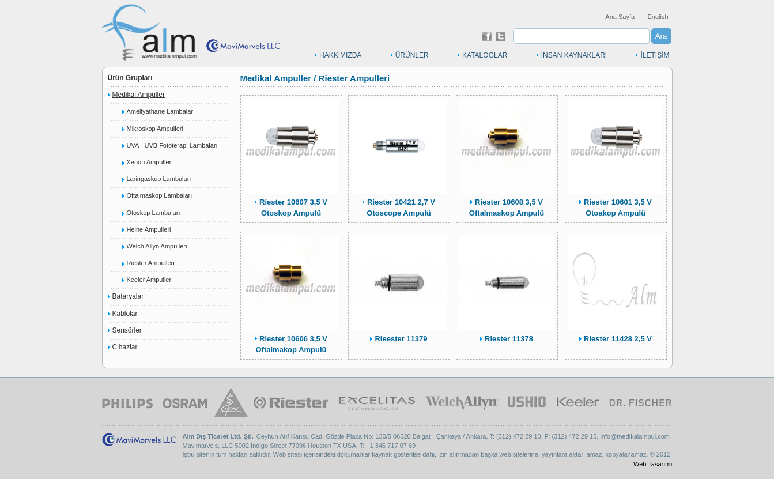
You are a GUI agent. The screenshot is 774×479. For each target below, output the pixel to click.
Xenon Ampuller (149, 162)
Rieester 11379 (401, 338)
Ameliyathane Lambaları (161, 111)
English (657, 16)
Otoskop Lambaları (153, 212)
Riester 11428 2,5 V (618, 338)
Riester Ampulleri (151, 262)
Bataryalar (128, 296)
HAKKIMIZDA (340, 55)
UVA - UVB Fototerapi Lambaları (172, 145)
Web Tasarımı (652, 464)
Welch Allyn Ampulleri (157, 246)
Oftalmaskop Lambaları (159, 195)
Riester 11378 (509, 338)
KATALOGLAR (484, 55)
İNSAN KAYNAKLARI (574, 55)
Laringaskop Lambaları (159, 178)
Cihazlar (125, 347)
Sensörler (127, 330)
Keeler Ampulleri (150, 279)
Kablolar (125, 314)
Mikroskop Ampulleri (155, 128)
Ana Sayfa (620, 16)
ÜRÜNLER (412, 55)
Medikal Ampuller (138, 94)
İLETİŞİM (654, 55)
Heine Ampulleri (149, 229)
